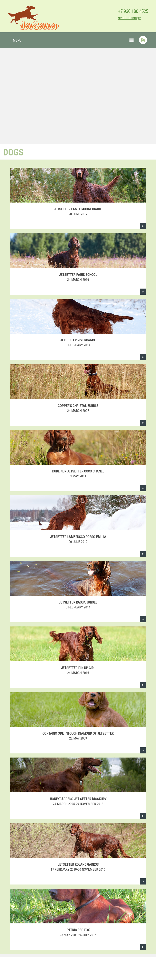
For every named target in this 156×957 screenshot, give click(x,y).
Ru (143, 40)
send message (129, 18)
